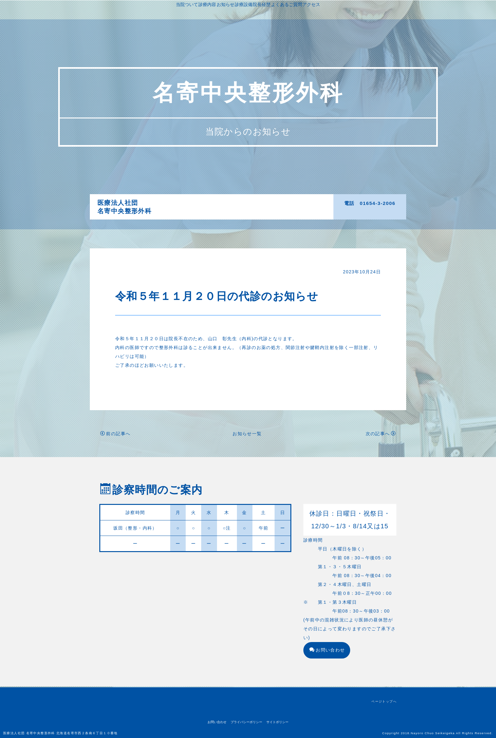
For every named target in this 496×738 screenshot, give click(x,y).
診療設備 (278, 202)
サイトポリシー (277, 722)
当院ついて (205, 202)
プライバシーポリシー (246, 722)
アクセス (270, 211)
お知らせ (254, 202)
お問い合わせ (327, 650)
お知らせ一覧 (247, 434)
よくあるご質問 (240, 211)
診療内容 (231, 202)
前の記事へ (115, 434)
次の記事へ (381, 434)
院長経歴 (301, 202)
